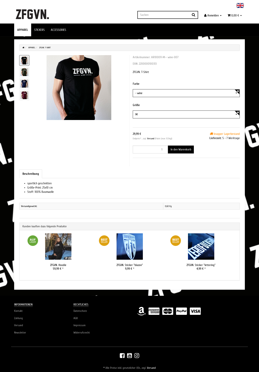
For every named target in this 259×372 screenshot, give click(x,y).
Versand (151, 138)
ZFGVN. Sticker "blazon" (129, 265)
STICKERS (39, 30)
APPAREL (22, 30)
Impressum (79, 325)
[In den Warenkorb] (181, 149)
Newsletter (20, 332)
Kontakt (18, 311)
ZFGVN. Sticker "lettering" (201, 265)
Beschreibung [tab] (30, 174)
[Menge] (150, 149)
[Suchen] (163, 15)
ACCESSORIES (58, 30)
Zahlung (18, 318)
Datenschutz (80, 311)
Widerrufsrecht (81, 332)
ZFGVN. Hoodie (58, 265)
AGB (75, 318)
